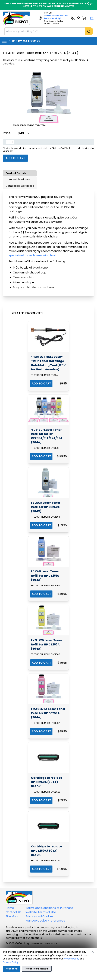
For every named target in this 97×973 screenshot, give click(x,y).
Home (10, 908)
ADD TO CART (41, 383)
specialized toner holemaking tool (32, 255)
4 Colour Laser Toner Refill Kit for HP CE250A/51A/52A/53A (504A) (46, 436)
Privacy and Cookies (39, 916)
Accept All (12, 968)
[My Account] (78, 18)
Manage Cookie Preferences (45, 921)
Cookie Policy (10, 962)
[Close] (92, 951)
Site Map (12, 916)
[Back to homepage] (16, 18)
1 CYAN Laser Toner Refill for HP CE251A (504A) (45, 575)
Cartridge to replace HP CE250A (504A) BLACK (46, 782)
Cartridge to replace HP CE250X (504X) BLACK (46, 850)
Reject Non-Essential (37, 968)
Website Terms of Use (41, 912)
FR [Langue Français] (91, 18)
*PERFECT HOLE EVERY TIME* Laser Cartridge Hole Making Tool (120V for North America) (48, 363)
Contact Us (13, 912)
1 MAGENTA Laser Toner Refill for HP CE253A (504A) (48, 713)
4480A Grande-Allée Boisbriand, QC (56, 17)
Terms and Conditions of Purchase (49, 908)
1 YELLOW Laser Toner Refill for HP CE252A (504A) (46, 644)
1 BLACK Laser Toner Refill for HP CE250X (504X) (45, 507)
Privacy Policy (71, 958)
